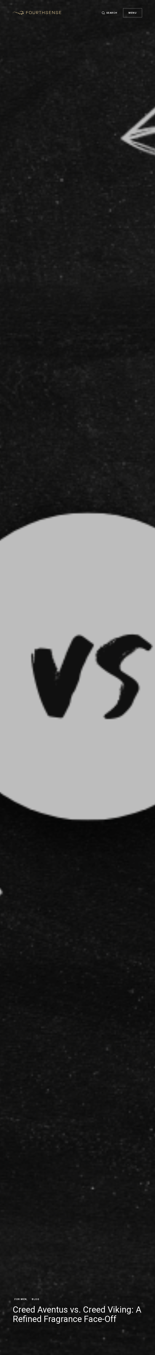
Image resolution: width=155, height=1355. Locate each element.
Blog (35, 1299)
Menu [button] (133, 13)
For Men (21, 1299)
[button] (108, 12)
